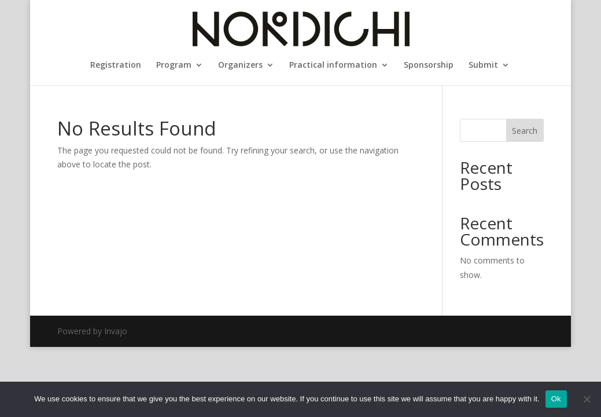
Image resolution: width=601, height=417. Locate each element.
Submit (483, 65)
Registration (115, 65)
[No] (586, 399)
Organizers (240, 65)
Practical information (333, 65)
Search (524, 130)
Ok (556, 398)
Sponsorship (428, 65)
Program (173, 65)
